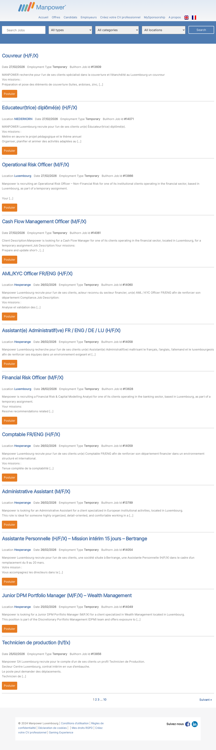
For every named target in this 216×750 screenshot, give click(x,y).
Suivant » (205, 700)
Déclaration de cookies (52, 727)
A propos (175, 17)
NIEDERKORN (23, 119)
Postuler (9, 94)
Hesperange (22, 285)
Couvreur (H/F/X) (20, 56)
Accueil (43, 17)
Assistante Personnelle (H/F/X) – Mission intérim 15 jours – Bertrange (74, 538)
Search (201, 30)
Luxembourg (22, 176)
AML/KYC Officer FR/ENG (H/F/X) (37, 273)
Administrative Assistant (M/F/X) (36, 491)
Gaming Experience (61, 732)
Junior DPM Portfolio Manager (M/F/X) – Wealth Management (67, 595)
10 (104, 699)
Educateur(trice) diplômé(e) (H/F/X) (39, 107)
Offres (56, 17)
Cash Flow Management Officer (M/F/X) (44, 221)
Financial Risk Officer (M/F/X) (32, 377)
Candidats (70, 17)
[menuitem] (186, 15)
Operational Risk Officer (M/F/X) (35, 165)
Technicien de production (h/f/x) (36, 642)
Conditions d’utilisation (75, 723)
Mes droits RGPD (82, 727)
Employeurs (89, 17)
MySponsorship (154, 17)
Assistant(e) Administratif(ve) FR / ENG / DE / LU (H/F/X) (61, 330)
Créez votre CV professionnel (120, 17)
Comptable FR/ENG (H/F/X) (31, 434)
